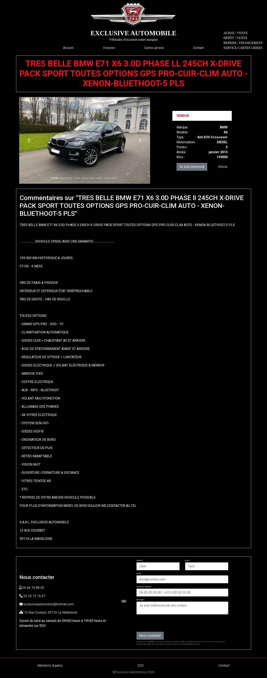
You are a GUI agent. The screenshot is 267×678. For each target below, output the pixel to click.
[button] (29, 140)
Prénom (139, 560)
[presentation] (167, 623)
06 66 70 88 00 (33, 588)
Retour (223, 167)
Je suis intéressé (192, 167)
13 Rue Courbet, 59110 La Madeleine (50, 612)
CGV (141, 665)
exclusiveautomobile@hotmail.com (49, 604)
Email (138, 573)
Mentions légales (50, 665)
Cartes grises (154, 48)
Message (140, 600)
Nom (187, 560)
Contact (198, 48)
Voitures (109, 48)
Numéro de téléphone (143, 587)
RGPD (151, 641)
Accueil (68, 48)
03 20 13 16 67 (34, 596)
